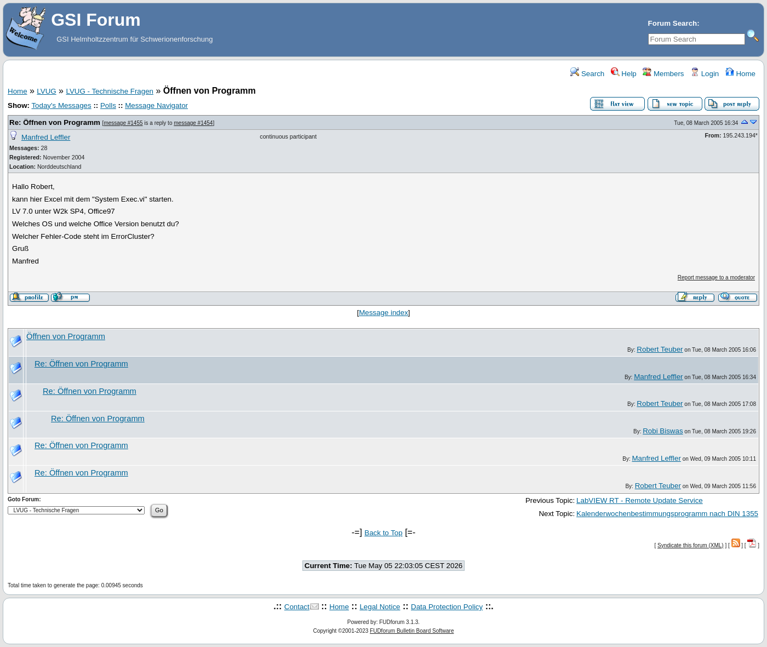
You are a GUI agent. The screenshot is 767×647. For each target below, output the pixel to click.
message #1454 (193, 123)
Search (587, 74)
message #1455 (123, 123)
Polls (108, 105)
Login (704, 74)
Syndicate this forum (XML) (690, 545)
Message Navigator (156, 105)
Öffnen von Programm (65, 336)
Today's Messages (61, 105)
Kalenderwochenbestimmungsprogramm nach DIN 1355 (667, 513)
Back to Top (383, 533)
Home (740, 74)
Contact (297, 607)
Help (624, 74)
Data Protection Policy (447, 607)
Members (663, 74)
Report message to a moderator (716, 277)
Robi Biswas (663, 431)
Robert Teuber (660, 349)
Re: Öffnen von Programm (54, 122)
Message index (383, 312)
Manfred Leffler (45, 137)
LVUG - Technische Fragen (109, 91)
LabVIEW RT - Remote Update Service (639, 500)
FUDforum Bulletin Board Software (412, 631)
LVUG (46, 91)
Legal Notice (379, 607)
